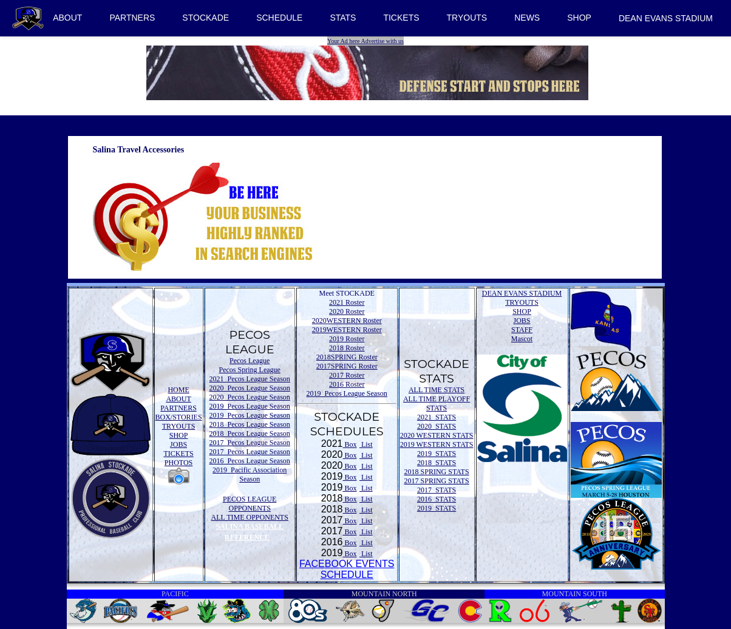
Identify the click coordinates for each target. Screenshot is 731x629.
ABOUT (67, 17)
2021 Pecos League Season (249, 379)
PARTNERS (132, 17)
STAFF (521, 329)
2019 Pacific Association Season (249, 474)
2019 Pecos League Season (249, 406)
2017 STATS (436, 490)
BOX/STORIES (178, 417)
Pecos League (249, 360)
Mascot (521, 339)
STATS (343, 17)
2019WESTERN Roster (347, 329)
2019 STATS (436, 453)
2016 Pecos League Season (249, 461)
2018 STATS (436, 462)
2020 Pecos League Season (249, 388)
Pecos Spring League (249, 369)
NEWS (527, 17)
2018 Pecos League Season (249, 424)
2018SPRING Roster (347, 357)
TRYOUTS (467, 17)
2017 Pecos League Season (249, 442)
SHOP (579, 17)
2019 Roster (346, 339)
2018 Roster (346, 348)
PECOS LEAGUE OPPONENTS (249, 503)
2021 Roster (346, 302)
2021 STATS (436, 417)
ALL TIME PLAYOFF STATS (436, 403)
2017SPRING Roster (347, 366)
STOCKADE (205, 17)
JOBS (178, 444)
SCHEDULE (279, 17)
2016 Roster (346, 384)
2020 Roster (346, 311)
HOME (178, 390)
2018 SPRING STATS (436, 471)
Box (349, 444)
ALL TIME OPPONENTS (249, 517)
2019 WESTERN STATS (437, 444)
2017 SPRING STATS (436, 481)
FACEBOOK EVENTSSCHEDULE (346, 569)
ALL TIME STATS (436, 390)
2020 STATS (436, 426)
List (366, 444)
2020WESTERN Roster (347, 320)
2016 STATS (436, 499)
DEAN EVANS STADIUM (666, 18)
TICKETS (401, 17)
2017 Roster (346, 375)
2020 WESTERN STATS (437, 435)
